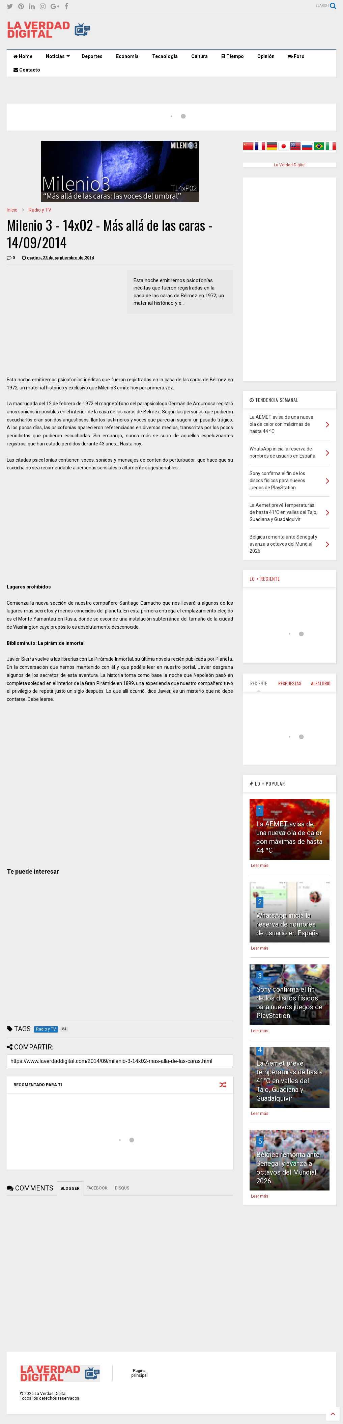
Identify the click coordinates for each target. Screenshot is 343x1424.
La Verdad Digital (290, 165)
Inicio (12, 210)
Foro (296, 56)
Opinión (266, 56)
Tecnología (165, 56)
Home (22, 56)
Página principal (139, 1373)
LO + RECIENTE (265, 578)
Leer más (259, 865)
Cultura (199, 56)
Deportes (92, 56)
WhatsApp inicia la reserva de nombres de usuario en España (287, 924)
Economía (127, 56)
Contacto (26, 70)
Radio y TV (40, 210)
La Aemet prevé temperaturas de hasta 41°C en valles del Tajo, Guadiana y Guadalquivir (289, 1080)
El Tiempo (232, 56)
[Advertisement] (213, 31)
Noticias (58, 56)
